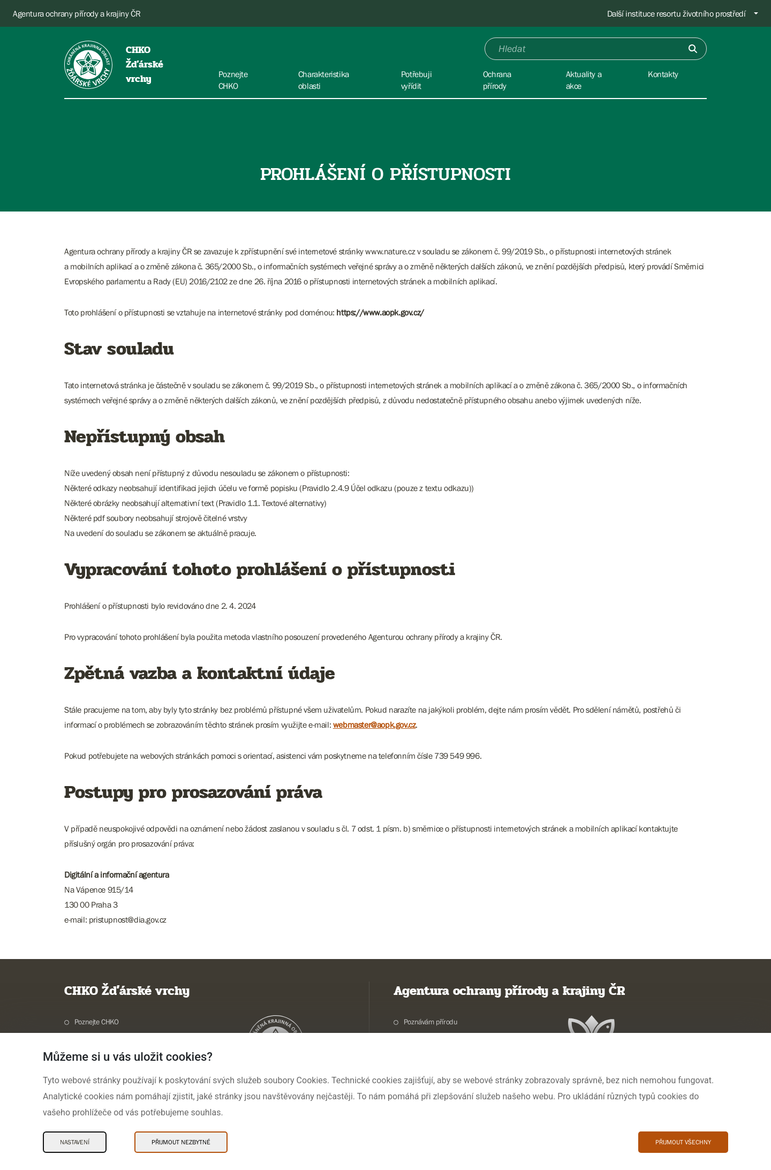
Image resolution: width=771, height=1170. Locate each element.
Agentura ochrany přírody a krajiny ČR (76, 13)
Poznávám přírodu (431, 1021)
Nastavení (74, 1142)
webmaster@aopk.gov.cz (374, 724)
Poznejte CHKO (96, 1021)
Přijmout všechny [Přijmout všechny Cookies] (683, 1142)
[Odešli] (692, 48)
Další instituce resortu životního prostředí (676, 13)
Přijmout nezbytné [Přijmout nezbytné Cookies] (181, 1142)
